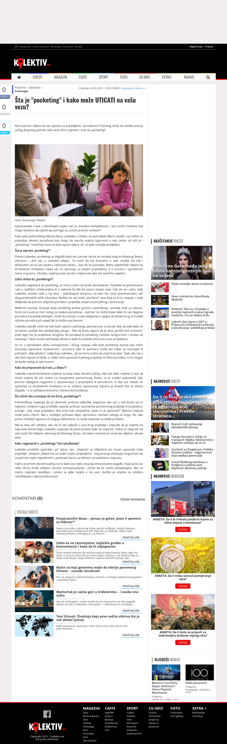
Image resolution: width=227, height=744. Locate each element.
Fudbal (130, 712)
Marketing (56, 46)
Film (107, 730)
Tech (85, 719)
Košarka (131, 716)
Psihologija (21, 91)
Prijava (209, 46)
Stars (85, 712)
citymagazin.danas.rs (133, 88)
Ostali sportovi (134, 733)
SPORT (103, 77)
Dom (85, 730)
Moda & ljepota (91, 716)
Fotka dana (176, 712)
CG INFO (144, 77)
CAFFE (83, 77)
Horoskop (197, 716)
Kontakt (78, 46)
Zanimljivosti (111, 723)
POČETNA (20, 87)
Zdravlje (87, 723)
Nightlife (109, 712)
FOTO (123, 77)
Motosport (132, 723)
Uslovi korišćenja (41, 46)
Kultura (109, 716)
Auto (85, 737)
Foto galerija (177, 716)
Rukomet (131, 726)
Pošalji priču (25, 46)
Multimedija (198, 712)
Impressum (67, 46)
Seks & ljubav (90, 740)
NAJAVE (189, 77)
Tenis (129, 719)
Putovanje (88, 733)
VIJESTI (37, 77)
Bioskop (109, 719)
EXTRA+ (167, 77)
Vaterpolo (132, 730)
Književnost (111, 726)
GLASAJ (183, 529)
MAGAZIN (60, 77)
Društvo (153, 712)
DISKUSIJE (169, 476)
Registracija (196, 46)
